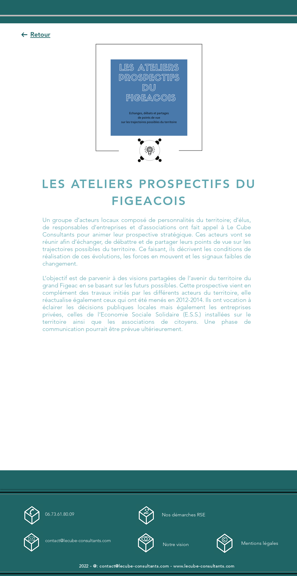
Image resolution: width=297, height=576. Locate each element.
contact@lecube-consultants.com (78, 540)
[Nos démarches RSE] (184, 515)
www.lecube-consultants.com (203, 566)
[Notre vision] (184, 545)
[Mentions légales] (262, 543)
